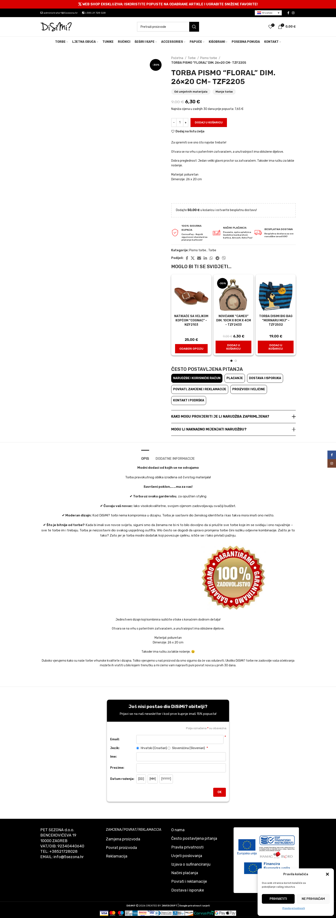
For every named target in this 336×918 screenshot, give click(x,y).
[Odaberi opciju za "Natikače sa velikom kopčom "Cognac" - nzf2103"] (191, 348)
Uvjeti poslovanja (186, 855)
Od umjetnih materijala (190, 91)
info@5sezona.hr (69, 856)
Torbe (192, 58)
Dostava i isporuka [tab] (265, 378)
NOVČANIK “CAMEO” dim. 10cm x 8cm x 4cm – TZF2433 (233, 320)
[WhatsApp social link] (211, 258)
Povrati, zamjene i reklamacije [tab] (199, 389)
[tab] (145, 456)
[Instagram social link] (293, 13)
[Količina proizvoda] (180, 122)
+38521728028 (63, 851)
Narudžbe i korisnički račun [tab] (196, 378)
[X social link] (192, 258)
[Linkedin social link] (205, 258)
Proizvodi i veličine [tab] (248, 389)
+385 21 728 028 (94, 12)
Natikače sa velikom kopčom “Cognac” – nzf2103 (191, 320)
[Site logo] (56, 26)
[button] (327, 874)
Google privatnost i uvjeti (194, 905)
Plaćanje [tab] (234, 378)
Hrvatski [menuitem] (267, 12)
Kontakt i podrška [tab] (188, 400)
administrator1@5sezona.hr (59, 12)
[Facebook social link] (288, 13)
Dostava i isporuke (187, 890)
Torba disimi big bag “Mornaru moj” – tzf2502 (275, 320)
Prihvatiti (278, 899)
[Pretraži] (168, 27)
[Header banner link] (168, 4)
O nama (177, 830)
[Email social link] (199, 258)
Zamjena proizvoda (123, 839)
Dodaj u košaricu (209, 122)
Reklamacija (116, 856)
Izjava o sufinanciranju (190, 864)
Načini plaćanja (184, 873)
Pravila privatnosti (293, 908)
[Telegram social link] (217, 258)
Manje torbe (224, 91)
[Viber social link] (223, 258)
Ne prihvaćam (313, 899)
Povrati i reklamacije (189, 881)
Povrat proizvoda (121, 847)
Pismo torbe (209, 58)
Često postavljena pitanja (194, 838)
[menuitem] (268, 13)
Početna (177, 58)
